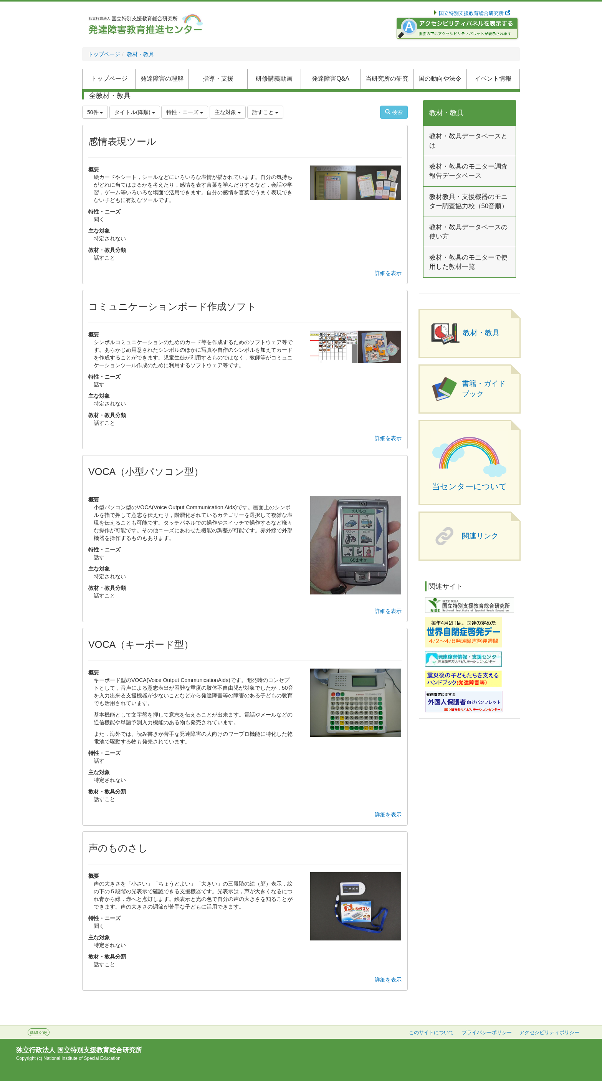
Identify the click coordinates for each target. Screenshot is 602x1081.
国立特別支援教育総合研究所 (474, 13)
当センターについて (469, 486)
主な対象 (228, 112)
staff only (38, 1032)
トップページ (104, 54)
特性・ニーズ (184, 112)
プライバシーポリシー (487, 1032)
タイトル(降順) (134, 112)
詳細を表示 (388, 273)
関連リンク (480, 536)
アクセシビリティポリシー (549, 1032)
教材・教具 (140, 54)
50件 (95, 112)
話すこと (265, 112)
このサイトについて (431, 1032)
